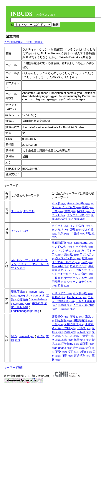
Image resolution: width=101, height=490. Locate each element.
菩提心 (77, 316)
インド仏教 (71, 207)
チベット (16, 211)
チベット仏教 (78, 203)
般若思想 (78, 266)
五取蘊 (84, 332)
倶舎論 (65, 305)
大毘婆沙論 (74, 324)
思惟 (17, 340)
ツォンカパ (18, 268)
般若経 (59, 297)
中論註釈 (66, 309)
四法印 (41, 336)
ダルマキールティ (66, 262)
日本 (57, 211)
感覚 (86, 351)
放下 (73, 351)
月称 (64, 285)
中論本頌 (37, 303)
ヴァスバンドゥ (68, 258)
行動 (67, 355)
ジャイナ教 (83, 246)
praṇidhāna (62, 347)
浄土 (79, 347)
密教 (88, 207)
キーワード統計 (14, 367)
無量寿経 (82, 339)
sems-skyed (26, 336)
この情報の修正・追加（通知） (23, 42)
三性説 (84, 328)
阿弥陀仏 (70, 343)
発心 (14, 336)
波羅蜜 (86, 343)
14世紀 (84, 211)
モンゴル (29, 211)
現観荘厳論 (62, 242)
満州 (67, 219)
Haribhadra (83, 242)
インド (59, 203)
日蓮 (57, 324)
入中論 (80, 305)
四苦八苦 (70, 336)
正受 (61, 351)
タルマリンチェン (66, 250)
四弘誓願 (64, 320)
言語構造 (82, 355)
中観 (57, 277)
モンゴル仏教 (78, 215)
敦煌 (70, 211)
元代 (80, 219)
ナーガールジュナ (78, 277)
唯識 (87, 258)
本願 (67, 339)
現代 (64, 233)
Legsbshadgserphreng (25, 310)
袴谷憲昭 (60, 266)
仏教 (87, 262)
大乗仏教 (70, 254)
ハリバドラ (25, 264)
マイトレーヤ (40, 264)
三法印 (68, 328)
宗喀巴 (59, 281)
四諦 (70, 332)
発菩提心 (60, 316)
